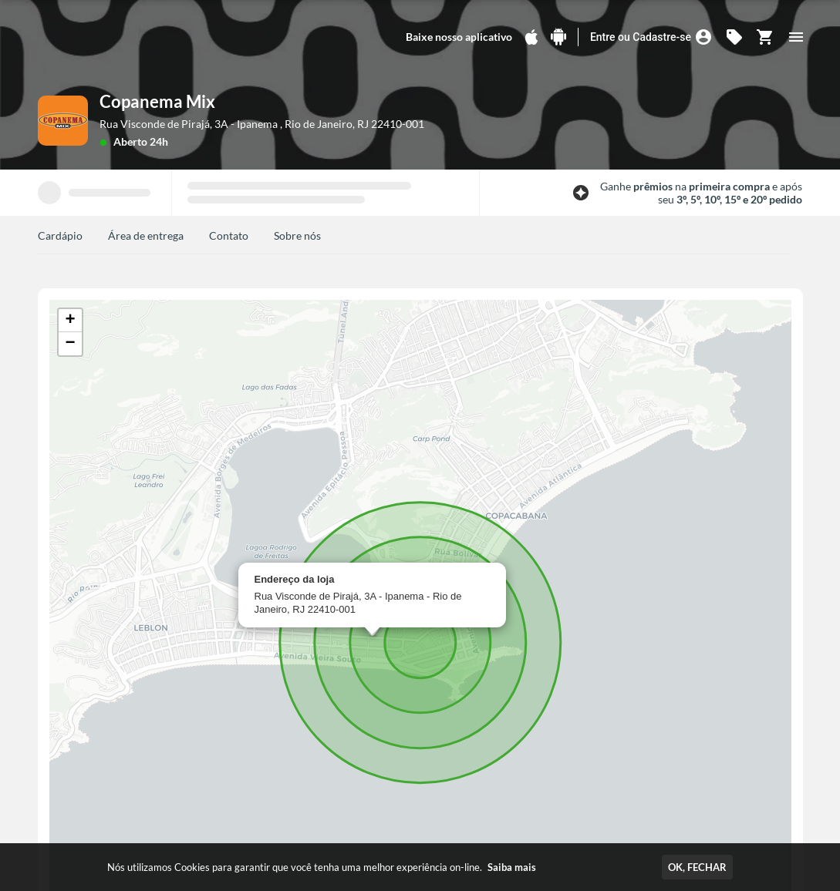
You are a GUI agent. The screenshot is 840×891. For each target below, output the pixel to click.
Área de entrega (146, 235)
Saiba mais (511, 867)
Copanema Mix (157, 101)
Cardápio (60, 235)
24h (159, 141)
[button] (70, 320)
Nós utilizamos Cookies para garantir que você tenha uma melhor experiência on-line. (321, 867)
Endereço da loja (295, 579)
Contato (228, 235)
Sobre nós (297, 235)
